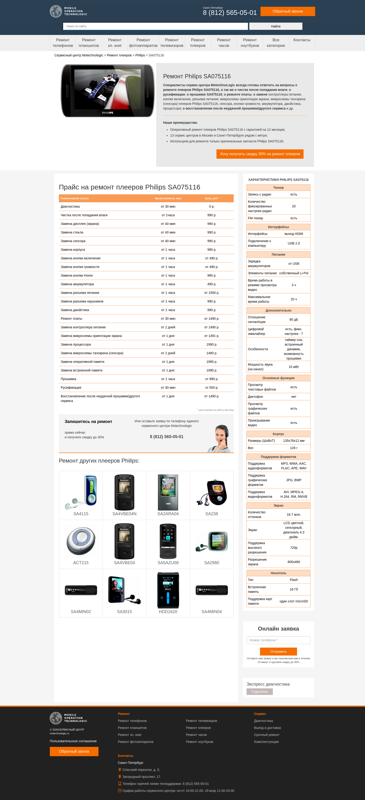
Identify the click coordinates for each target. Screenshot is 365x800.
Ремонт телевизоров (171, 43)
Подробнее (259, 692)
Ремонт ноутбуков (250, 43)
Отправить (278, 651)
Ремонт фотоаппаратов (143, 43)
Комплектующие (266, 742)
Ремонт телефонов (63, 43)
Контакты (301, 40)
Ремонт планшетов (89, 43)
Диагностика (263, 721)
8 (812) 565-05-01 (166, 436)
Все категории (276, 43)
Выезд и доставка (267, 728)
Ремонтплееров (198, 43)
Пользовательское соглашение (73, 741)
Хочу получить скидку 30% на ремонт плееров (260, 154)
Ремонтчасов (224, 43)
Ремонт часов (196, 735)
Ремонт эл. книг (130, 735)
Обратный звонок (288, 11)
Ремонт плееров (198, 728)
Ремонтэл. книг (115, 43)
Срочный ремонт (266, 735)
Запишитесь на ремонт (88, 421)
